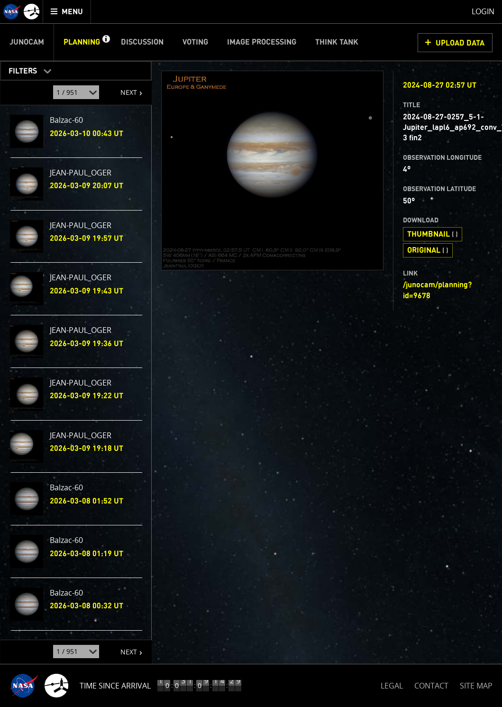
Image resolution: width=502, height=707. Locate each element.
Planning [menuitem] (82, 42)
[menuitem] (67, 11)
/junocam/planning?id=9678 (437, 290)
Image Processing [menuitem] (261, 42)
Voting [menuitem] (195, 42)
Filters (19, 69)
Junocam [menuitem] (26, 42)
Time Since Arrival (115, 685)
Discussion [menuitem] (142, 42)
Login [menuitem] (483, 11)
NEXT (124, 89)
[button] (105, 42)
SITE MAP (476, 685)
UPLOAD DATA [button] (460, 43)
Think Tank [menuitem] (336, 42)
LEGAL (392, 684)
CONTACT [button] (431, 685)
